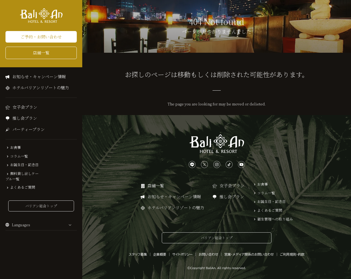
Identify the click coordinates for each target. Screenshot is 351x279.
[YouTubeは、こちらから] (241, 164)
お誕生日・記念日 (24, 164)
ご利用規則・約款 (292, 254)
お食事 (15, 147)
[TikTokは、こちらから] (229, 164)
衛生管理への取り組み (275, 219)
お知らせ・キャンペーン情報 (39, 76)
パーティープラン (28, 129)
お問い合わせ (208, 254)
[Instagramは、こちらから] (216, 164)
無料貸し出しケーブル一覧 (22, 176)
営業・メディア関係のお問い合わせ (249, 254)
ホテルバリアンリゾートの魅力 (40, 87)
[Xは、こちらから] (204, 164)
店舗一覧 (41, 52)
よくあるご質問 (22, 187)
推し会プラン (24, 118)
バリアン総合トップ (41, 205)
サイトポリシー (182, 254)
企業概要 (159, 254)
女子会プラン (25, 107)
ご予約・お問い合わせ (41, 37)
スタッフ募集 (138, 254)
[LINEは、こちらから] (192, 164)
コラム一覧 (19, 156)
